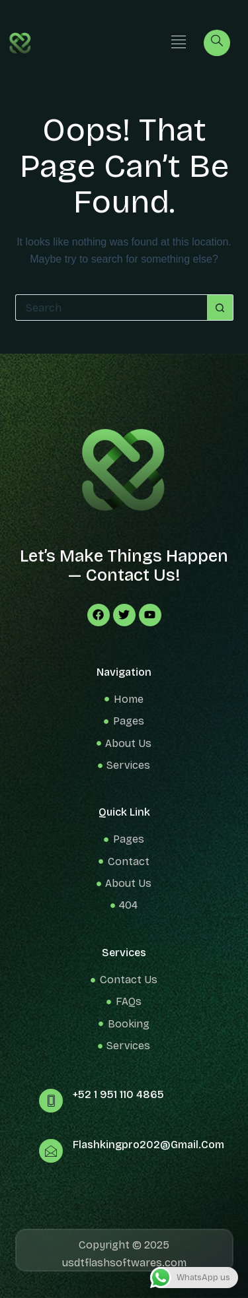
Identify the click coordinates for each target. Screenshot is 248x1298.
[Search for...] (111, 307)
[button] (179, 42)
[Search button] (220, 307)
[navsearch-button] (217, 43)
